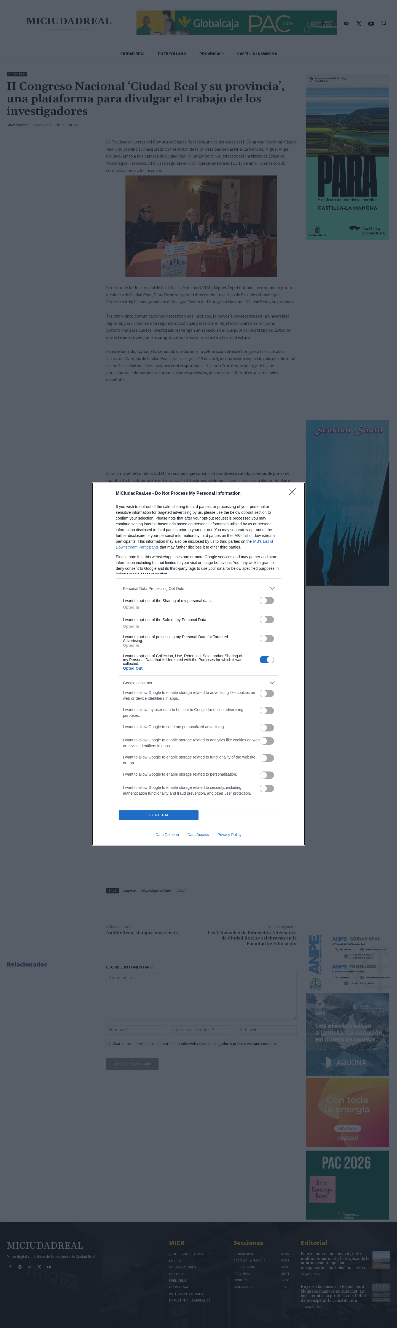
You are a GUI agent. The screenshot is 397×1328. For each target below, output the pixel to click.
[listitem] (198, 588)
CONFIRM (158, 815)
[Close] (294, 493)
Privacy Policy (230, 834)
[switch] (267, 600)
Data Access (198, 834)
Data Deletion (167, 834)
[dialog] (198, 664)
